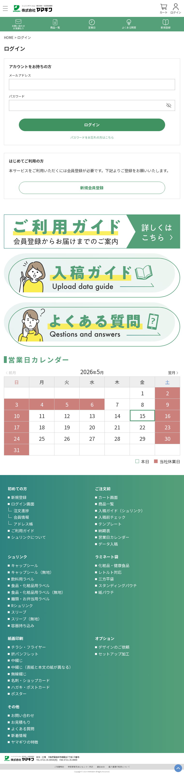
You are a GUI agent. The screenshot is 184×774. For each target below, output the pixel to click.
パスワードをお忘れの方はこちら (92, 137)
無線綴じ (19, 674)
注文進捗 (21, 510)
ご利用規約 (59, 766)
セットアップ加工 (113, 654)
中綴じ (17, 660)
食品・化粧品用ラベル (30, 585)
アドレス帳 (23, 524)
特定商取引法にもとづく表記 (80, 766)
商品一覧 (106, 504)
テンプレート (110, 524)
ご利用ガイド (22, 530)
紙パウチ (106, 592)
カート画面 (108, 497)
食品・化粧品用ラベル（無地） (38, 592)
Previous (11, 373)
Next (173, 373)
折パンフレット (24, 654)
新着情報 (19, 735)
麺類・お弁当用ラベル (30, 599)
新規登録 (19, 497)
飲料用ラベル (22, 579)
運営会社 (101, 766)
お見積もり (20, 722)
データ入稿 (108, 544)
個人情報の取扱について (119, 766)
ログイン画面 (22, 504)
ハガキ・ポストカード (30, 687)
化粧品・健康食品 (113, 565)
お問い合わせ (22, 715)
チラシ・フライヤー (28, 647)
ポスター (19, 693)
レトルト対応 (110, 572)
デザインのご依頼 (113, 647)
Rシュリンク (22, 605)
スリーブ (18, 612)
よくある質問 (22, 728)
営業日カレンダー (113, 537)
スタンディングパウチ (117, 585)
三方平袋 (106, 579)
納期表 (104, 530)
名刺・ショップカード (30, 680)
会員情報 (21, 517)
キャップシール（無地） (32, 572)
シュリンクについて (28, 537)
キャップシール (24, 565)
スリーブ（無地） (26, 619)
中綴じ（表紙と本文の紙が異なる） (42, 667)
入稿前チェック (111, 517)
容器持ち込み (22, 625)
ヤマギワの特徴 (24, 742)
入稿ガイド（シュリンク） (121, 510)
